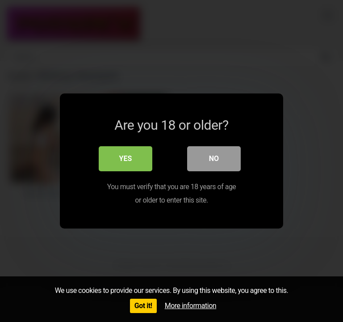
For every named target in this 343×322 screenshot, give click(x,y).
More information (190, 305)
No (214, 158)
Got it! (143, 305)
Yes (125, 158)
